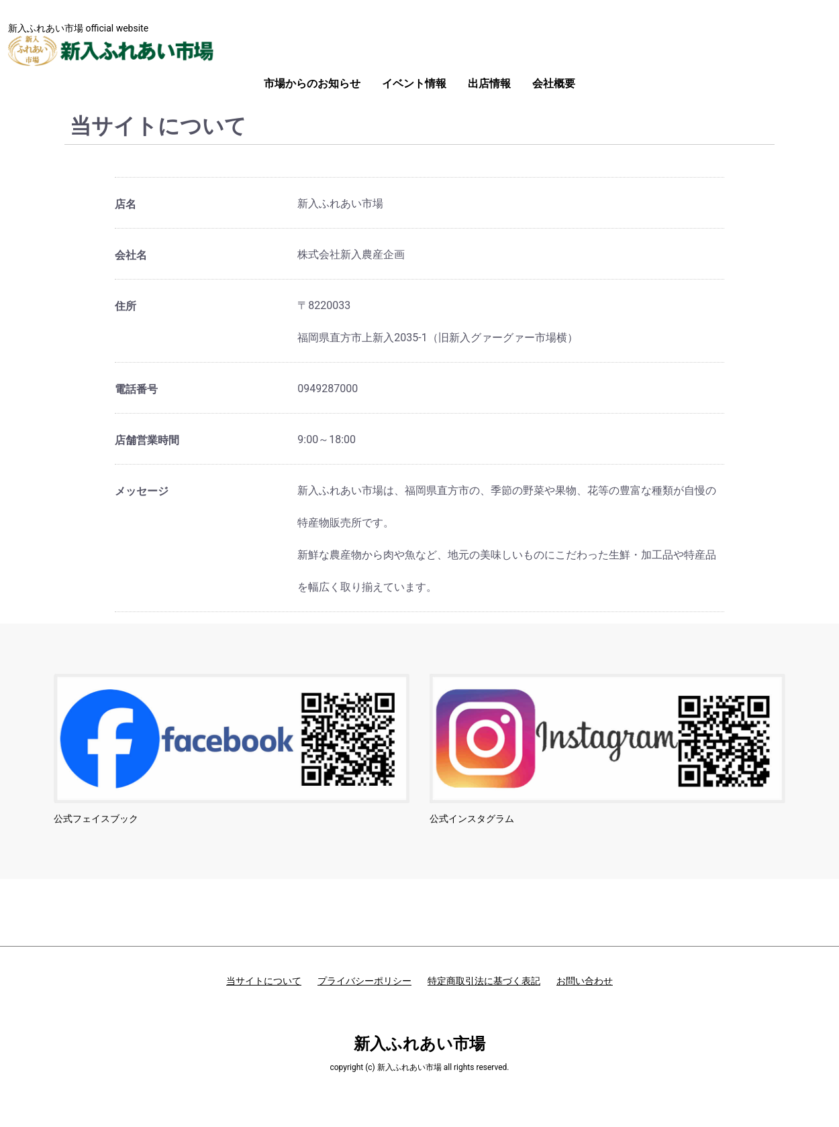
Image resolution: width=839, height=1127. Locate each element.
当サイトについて (263, 980)
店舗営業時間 (147, 440)
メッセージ (141, 491)
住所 (125, 306)
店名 (125, 204)
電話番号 (136, 389)
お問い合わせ (584, 980)
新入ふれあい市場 (419, 1043)
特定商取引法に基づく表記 (484, 980)
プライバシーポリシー (364, 980)
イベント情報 (414, 83)
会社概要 (553, 83)
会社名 (131, 255)
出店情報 (489, 83)
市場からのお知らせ (312, 83)
